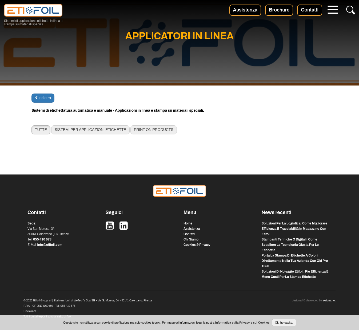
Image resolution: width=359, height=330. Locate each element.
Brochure (279, 10)
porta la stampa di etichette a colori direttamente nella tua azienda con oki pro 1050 (295, 261)
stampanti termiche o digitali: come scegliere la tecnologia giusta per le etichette (290, 245)
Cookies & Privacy (197, 245)
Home (188, 223)
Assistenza (245, 10)
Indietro (43, 98)
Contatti (309, 10)
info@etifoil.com (49, 245)
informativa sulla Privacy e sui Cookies (242, 322)
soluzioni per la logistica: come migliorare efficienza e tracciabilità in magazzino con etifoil (295, 229)
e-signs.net (329, 300)
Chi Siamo (191, 239)
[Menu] (333, 10)
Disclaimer (29, 311)
